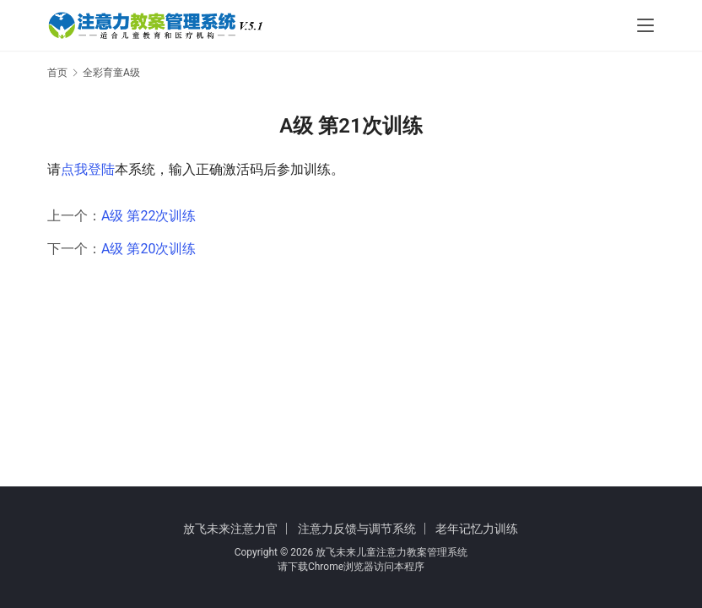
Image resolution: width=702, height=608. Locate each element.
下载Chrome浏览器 (331, 567)
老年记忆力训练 (476, 528)
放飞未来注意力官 (230, 528)
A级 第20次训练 (148, 249)
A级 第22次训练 (148, 216)
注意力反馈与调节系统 (357, 528)
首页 (57, 73)
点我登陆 (88, 169)
